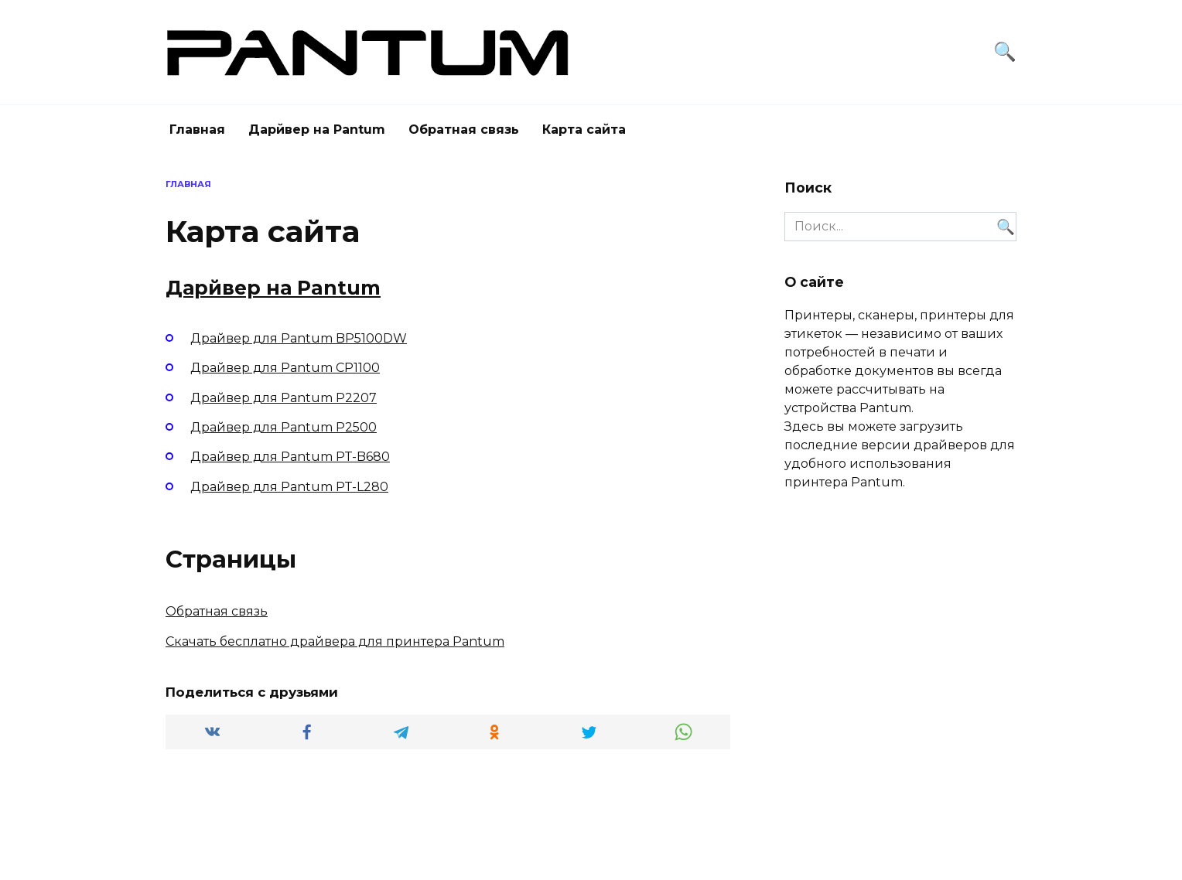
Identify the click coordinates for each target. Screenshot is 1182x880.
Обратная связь (463, 129)
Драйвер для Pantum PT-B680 (290, 456)
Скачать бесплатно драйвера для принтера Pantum (335, 641)
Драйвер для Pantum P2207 (283, 398)
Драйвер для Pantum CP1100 (285, 367)
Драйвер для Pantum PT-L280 (289, 486)
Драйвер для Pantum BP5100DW (298, 338)
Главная (197, 129)
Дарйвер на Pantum (316, 129)
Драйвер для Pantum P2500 (283, 427)
